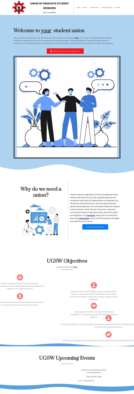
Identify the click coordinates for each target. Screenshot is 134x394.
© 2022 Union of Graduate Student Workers (29, 391)
